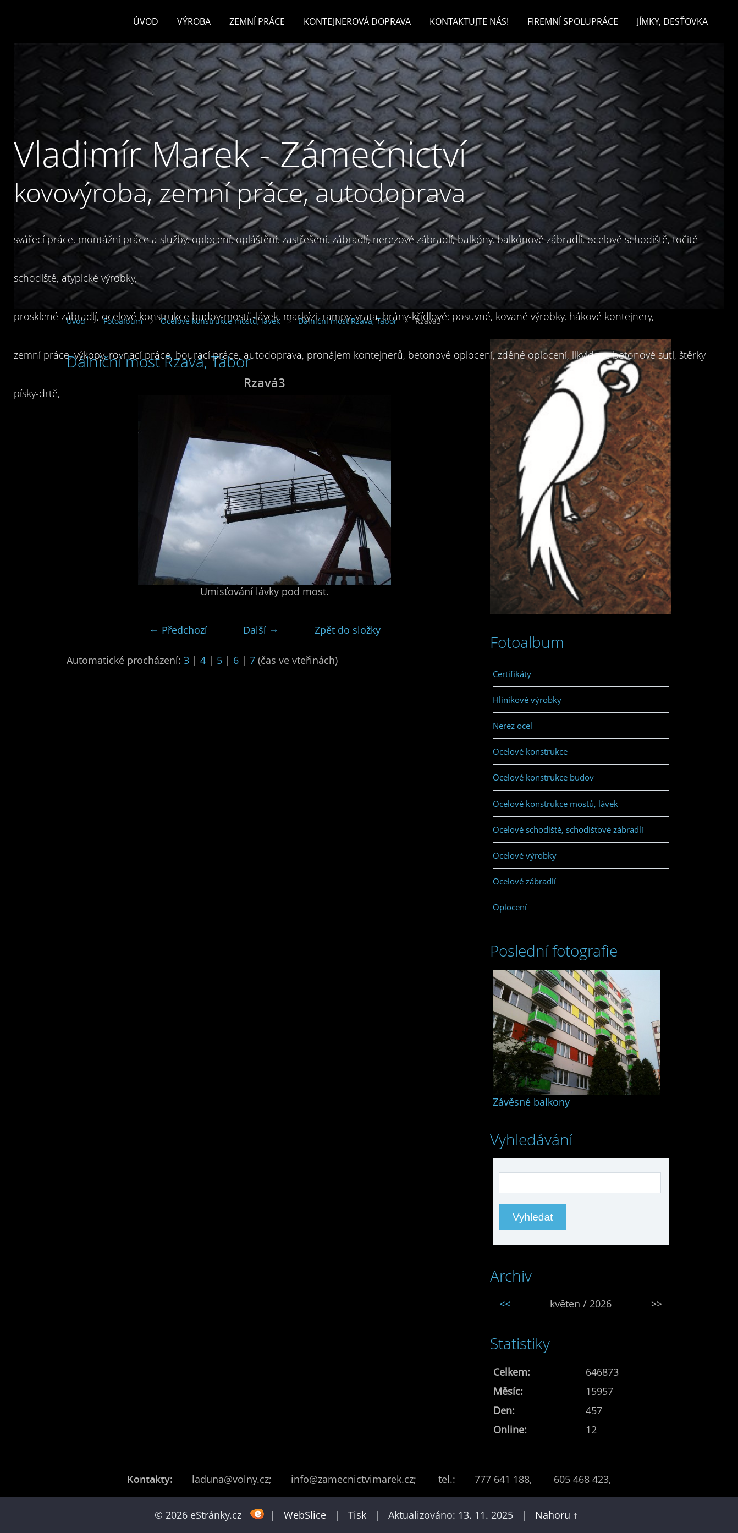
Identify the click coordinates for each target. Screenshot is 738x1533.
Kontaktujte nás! (469, 21)
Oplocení (510, 907)
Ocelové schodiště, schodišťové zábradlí (568, 829)
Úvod (145, 21)
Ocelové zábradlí (524, 881)
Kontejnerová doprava (357, 21)
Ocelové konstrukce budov (543, 777)
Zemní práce (257, 21)
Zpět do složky (348, 629)
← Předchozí (178, 629)
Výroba (194, 21)
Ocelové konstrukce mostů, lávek (555, 803)
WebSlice (305, 1514)
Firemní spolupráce (572, 21)
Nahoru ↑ (556, 1514)
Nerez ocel (512, 725)
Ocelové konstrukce (530, 751)
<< (504, 1303)
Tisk (357, 1514)
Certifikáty (512, 673)
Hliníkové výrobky (527, 699)
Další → (261, 629)
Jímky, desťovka (672, 21)
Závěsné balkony (531, 1101)
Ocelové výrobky (525, 855)
